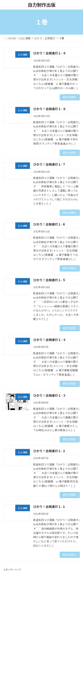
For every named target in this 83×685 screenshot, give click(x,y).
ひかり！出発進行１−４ (49, 340)
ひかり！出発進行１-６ (49, 224)
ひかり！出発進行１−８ (49, 109)
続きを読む (69, 97)
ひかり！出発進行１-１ (49, 507)
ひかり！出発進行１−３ (49, 395)
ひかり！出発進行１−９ (49, 53)
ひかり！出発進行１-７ (49, 164)
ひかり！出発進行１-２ (49, 451)
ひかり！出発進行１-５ (49, 280)
